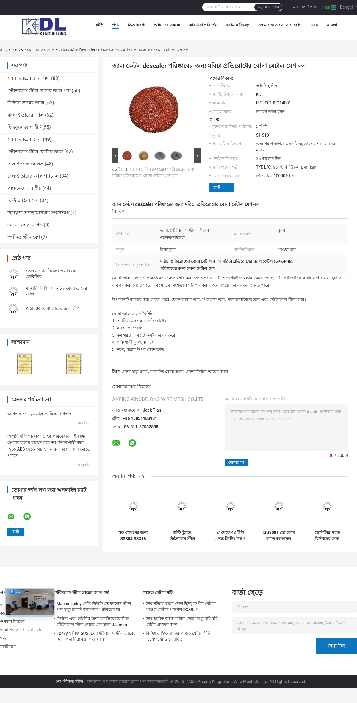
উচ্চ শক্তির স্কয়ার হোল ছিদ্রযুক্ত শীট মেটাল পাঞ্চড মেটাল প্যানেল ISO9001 (181, 606)
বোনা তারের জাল (40, 50)
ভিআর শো (136, 25)
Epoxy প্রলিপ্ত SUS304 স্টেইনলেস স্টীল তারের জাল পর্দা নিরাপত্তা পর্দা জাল (96, 636)
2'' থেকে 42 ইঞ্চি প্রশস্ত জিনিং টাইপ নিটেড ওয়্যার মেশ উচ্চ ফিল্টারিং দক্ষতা (230, 535)
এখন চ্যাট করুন (305, 6)
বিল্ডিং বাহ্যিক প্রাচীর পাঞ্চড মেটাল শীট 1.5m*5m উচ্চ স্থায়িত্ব (178, 636)
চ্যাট (216, 187)
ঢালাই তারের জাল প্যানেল (33, 176)
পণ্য (115, 25)
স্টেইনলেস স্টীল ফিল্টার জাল (35, 151)
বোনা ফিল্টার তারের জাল (207, 371)
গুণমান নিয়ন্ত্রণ (238, 25)
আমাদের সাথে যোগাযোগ (280, 25)
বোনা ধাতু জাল (135, 371)
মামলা (332, 25)
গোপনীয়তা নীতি (69, 681)
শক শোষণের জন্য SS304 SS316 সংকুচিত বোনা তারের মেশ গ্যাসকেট (133, 535)
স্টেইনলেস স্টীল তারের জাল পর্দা (39, 90)
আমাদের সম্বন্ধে (167, 25)
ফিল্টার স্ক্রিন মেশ (23, 200)
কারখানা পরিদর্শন (203, 25)
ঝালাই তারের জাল (25, 115)
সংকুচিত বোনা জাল (166, 371)
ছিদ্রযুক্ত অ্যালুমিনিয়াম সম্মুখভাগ (38, 212)
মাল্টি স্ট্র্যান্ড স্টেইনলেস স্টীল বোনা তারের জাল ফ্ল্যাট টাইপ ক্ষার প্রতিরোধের (182, 535)
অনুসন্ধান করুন (268, 7)
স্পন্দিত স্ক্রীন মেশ (23, 237)
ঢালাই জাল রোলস (25, 164)
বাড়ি (99, 25)
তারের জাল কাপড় (25, 225)
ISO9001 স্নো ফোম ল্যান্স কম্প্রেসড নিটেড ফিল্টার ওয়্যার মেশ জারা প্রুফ (279, 535)
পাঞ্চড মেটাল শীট (24, 188)
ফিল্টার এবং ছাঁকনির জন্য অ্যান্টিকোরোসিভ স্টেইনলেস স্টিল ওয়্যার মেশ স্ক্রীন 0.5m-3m (93, 621)
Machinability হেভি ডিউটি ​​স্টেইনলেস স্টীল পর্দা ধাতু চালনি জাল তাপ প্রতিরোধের (94, 606)
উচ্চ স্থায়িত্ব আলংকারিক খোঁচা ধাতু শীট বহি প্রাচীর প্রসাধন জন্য (181, 621)
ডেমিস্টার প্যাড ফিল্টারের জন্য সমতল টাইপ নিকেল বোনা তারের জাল (327, 535)
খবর (314, 25)
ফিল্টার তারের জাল (25, 103)
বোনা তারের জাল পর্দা (28, 78)
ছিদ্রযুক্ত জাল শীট (24, 127)
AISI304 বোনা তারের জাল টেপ (53, 308)
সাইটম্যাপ (8, 646)
